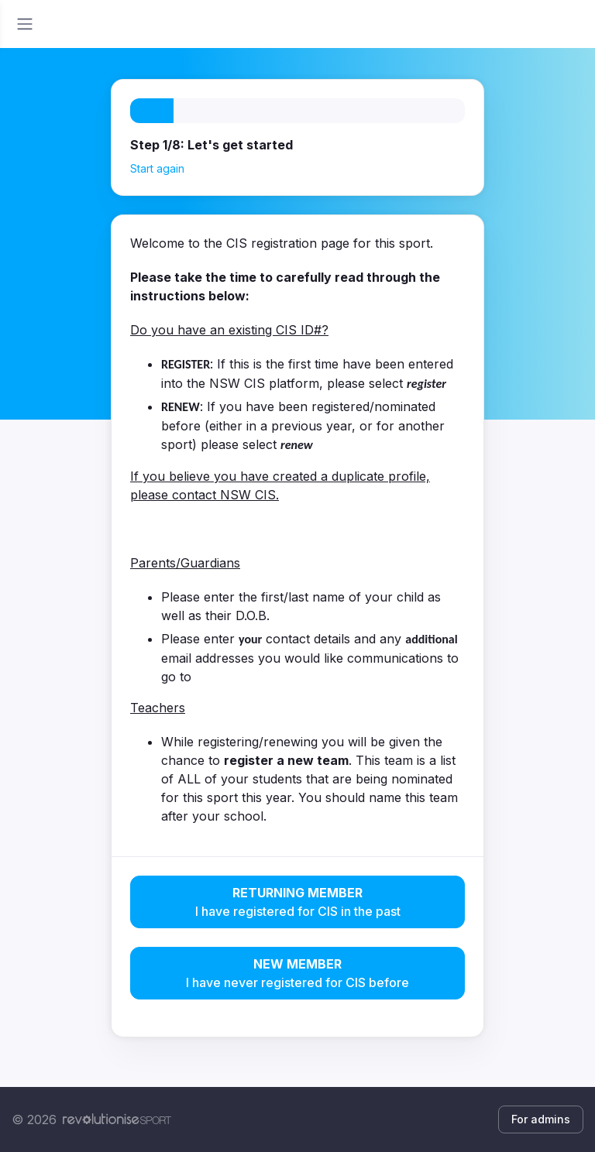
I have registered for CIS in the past (297, 901)
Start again (157, 168)
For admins (540, 1119)
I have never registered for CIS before (297, 972)
